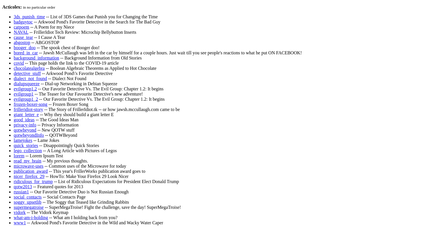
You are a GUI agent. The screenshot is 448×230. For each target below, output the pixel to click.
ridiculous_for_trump (33, 181)
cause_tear (23, 37)
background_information (36, 57)
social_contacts (28, 197)
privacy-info (25, 124)
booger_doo (24, 47)
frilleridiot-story (28, 109)
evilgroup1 (23, 94)
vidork (20, 212)
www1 (20, 222)
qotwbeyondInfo (29, 135)
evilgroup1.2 (25, 88)
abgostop (22, 42)
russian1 (21, 191)
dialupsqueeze (27, 83)
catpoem (21, 27)
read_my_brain (27, 160)
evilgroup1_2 (26, 99)
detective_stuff (27, 73)
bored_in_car (26, 52)
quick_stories (26, 145)
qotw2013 (23, 186)
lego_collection (28, 150)
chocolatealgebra (29, 68)
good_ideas (24, 119)
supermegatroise (29, 207)
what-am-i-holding (31, 217)
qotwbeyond (25, 130)
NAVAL (21, 32)
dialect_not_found (30, 78)
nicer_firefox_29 (29, 176)
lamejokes (23, 140)
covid (19, 63)
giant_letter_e (26, 114)
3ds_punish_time (29, 16)
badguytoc (23, 21)
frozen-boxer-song (30, 104)
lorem (19, 155)
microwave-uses (28, 166)
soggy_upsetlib (27, 202)
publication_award (31, 171)
